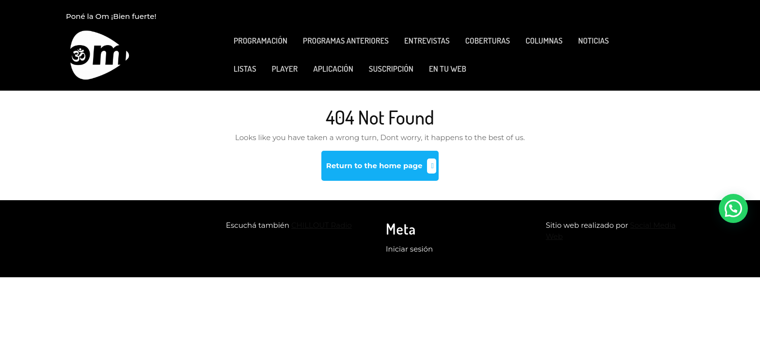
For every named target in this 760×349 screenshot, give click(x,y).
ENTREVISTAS (427, 40)
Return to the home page (382, 169)
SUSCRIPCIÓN (391, 68)
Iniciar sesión (409, 249)
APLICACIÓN (333, 68)
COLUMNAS (543, 40)
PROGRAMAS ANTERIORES (346, 40)
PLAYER (285, 68)
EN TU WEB (447, 68)
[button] (733, 208)
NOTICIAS (593, 40)
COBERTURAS (487, 40)
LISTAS (245, 68)
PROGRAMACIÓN (260, 40)
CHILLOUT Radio (321, 225)
